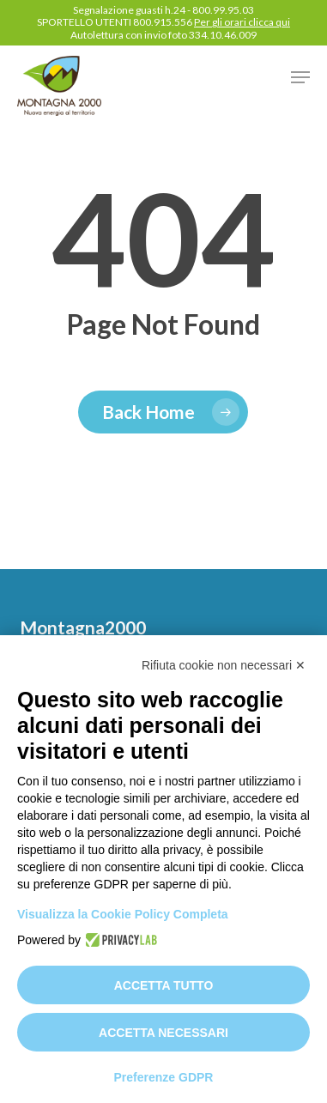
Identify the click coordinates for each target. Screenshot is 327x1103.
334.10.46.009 (223, 34)
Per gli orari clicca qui (242, 21)
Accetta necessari (163, 1032)
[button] (300, 77)
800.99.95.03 (223, 9)
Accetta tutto (164, 985)
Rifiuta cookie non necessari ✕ (224, 665)
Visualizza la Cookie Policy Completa (122, 914)
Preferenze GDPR (164, 1077)
